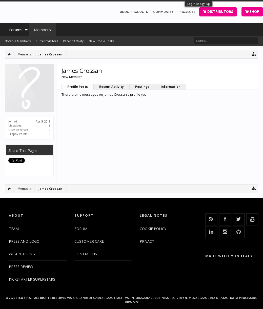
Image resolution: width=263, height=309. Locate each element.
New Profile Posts (101, 41)
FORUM (80, 228)
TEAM (14, 228)
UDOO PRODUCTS (134, 12)
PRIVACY (147, 241)
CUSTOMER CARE (89, 241)
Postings (142, 87)
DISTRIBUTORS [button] (218, 11)
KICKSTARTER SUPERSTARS (32, 279)
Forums (15, 29)
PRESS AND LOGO (24, 241)
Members (42, 29)
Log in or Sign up (198, 4)
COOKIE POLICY (153, 228)
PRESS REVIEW (21, 266)
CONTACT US (85, 254)
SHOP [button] (252, 11)
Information (170, 87)
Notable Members (18, 41)
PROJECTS (186, 12)
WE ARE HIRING (22, 254)
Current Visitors (47, 41)
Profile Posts (77, 87)
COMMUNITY (163, 12)
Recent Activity (111, 87)
